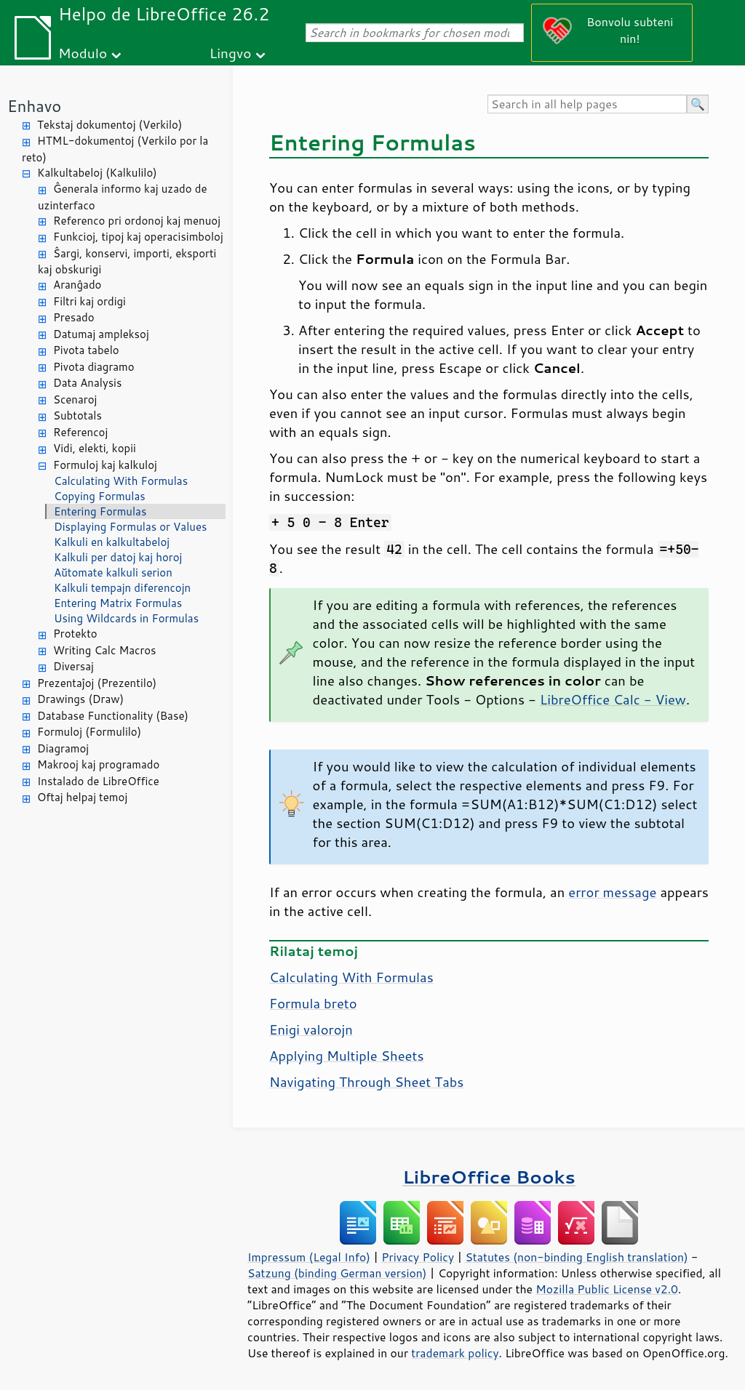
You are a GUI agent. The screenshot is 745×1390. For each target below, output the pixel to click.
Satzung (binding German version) (337, 1273)
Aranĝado (77, 284)
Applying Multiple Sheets (346, 1055)
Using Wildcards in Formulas (126, 618)
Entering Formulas (100, 511)
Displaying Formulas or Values (130, 526)
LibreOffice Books (488, 1176)
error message (612, 892)
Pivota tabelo (86, 350)
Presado (74, 317)
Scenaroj (75, 399)
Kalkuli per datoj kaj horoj (118, 557)
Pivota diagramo (94, 366)
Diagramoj (63, 748)
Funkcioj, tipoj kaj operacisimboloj (138, 236)
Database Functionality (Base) (112, 715)
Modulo (82, 53)
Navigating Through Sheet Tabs (366, 1081)
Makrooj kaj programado (98, 764)
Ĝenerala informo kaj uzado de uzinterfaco (122, 197)
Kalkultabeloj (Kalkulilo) (97, 172)
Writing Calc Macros (104, 650)
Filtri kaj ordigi (89, 301)
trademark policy (454, 1353)
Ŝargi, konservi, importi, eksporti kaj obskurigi (127, 262)
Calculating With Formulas (121, 481)
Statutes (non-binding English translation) (576, 1257)
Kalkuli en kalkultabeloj (112, 542)
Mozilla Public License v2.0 (606, 1289)
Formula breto (313, 1003)
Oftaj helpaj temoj (82, 797)
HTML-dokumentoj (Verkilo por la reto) (115, 149)
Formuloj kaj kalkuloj (105, 465)
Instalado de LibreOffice (98, 781)
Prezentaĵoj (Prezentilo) (96, 683)
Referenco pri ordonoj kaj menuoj (136, 220)
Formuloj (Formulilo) (89, 731)
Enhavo (34, 106)
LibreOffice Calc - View (613, 699)
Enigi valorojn (311, 1029)
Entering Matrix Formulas (118, 603)
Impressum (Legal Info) (308, 1257)
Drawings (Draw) (80, 699)
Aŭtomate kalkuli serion (113, 572)
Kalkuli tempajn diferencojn (122, 587)
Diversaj (73, 666)
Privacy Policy (417, 1257)
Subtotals (77, 415)
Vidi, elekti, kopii (94, 448)
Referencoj (80, 432)
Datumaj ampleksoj (101, 334)
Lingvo (231, 53)
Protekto (75, 633)
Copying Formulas (100, 496)
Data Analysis (87, 382)
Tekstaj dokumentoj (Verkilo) (109, 124)
